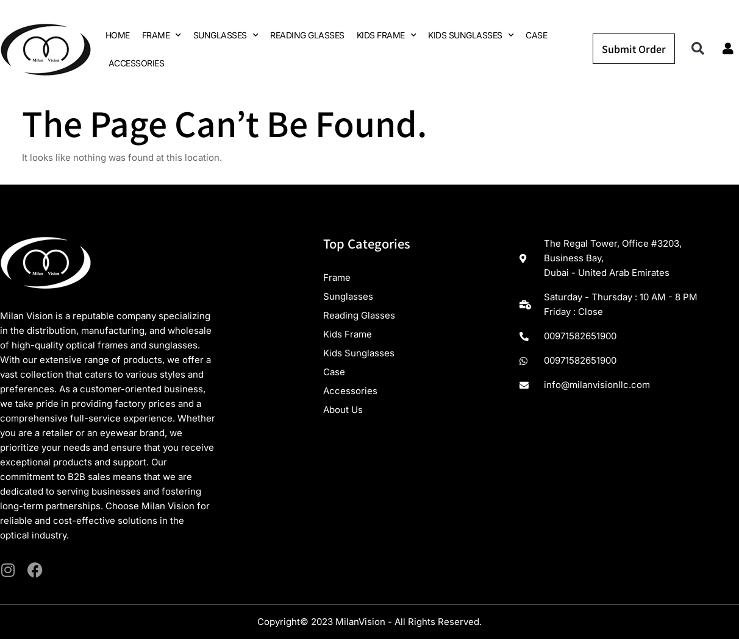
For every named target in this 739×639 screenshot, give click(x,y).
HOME (117, 35)
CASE (536, 35)
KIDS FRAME (386, 35)
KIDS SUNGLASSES (470, 35)
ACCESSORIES (137, 63)
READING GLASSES (307, 35)
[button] (698, 49)
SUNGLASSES (226, 35)
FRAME (161, 35)
